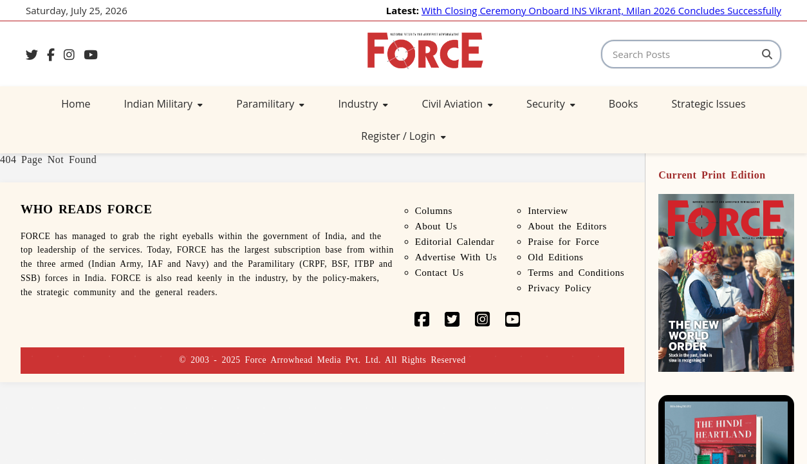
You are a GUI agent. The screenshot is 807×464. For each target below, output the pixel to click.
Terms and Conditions (576, 272)
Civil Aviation (457, 104)
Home (75, 104)
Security (550, 104)
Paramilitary (270, 104)
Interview (548, 210)
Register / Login (403, 136)
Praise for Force (563, 241)
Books (623, 104)
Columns (433, 210)
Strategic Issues (708, 104)
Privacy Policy (559, 287)
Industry (363, 104)
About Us (436, 225)
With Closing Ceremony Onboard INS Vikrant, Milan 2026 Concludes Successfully (601, 10)
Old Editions (555, 256)
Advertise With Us (456, 256)
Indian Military (163, 104)
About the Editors (567, 225)
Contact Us (439, 272)
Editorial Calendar (455, 241)
